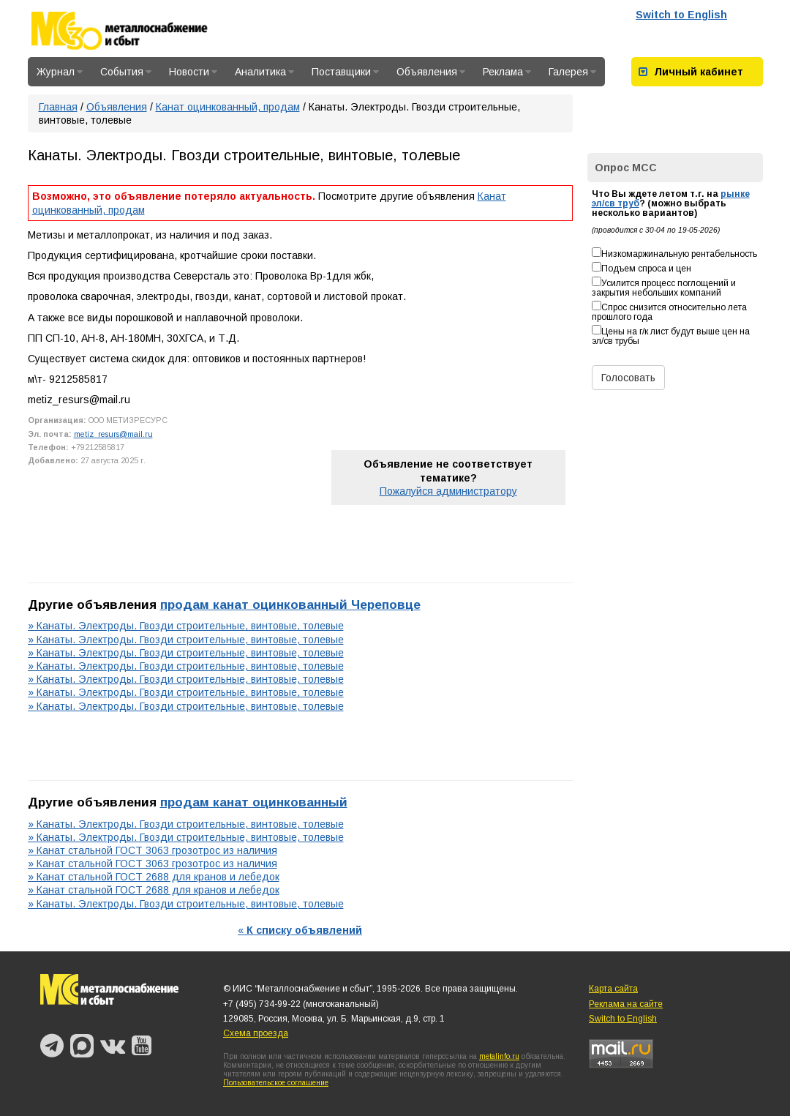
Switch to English (681, 14)
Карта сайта (613, 989)
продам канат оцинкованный (253, 802)
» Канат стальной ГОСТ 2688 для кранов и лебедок (153, 877)
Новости (193, 72)
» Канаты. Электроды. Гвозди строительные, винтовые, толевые (186, 626)
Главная (58, 107)
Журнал (60, 72)
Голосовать (628, 377)
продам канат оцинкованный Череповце (290, 604)
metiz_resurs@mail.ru (113, 434)
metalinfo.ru (499, 1056)
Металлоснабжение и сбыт (139, 31)
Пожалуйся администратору (448, 491)
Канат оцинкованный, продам (228, 107)
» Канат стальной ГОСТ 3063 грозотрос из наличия (152, 850)
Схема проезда (255, 1033)
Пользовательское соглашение (275, 1083)
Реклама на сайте (626, 1004)
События (125, 72)
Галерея (572, 72)
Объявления (430, 72)
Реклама (507, 72)
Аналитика (264, 72)
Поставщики (345, 72)
